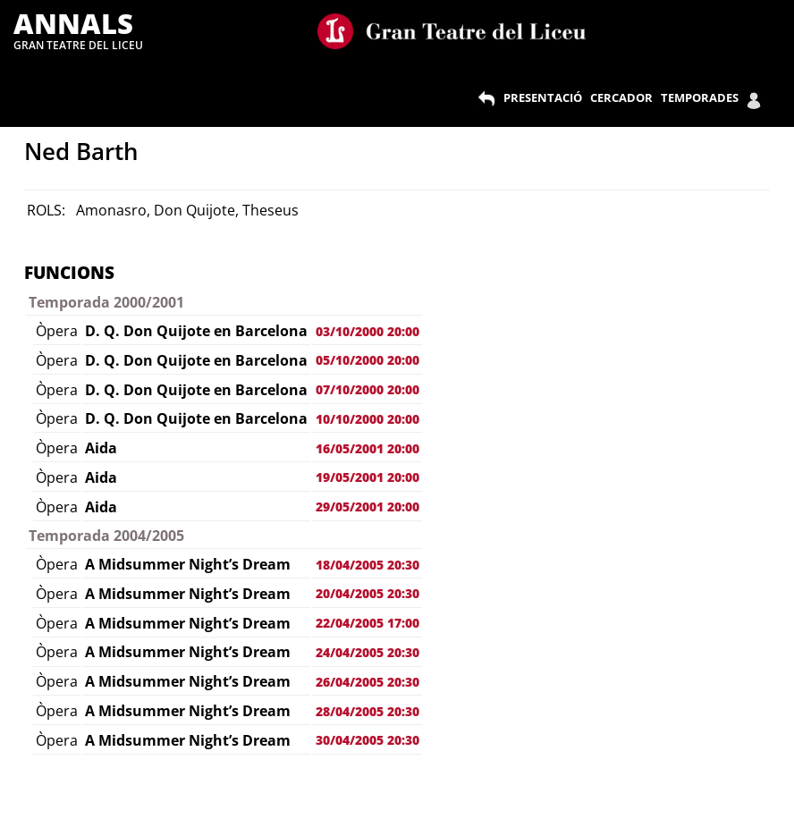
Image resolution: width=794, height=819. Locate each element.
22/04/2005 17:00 (367, 622)
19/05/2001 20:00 (367, 477)
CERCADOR (621, 97)
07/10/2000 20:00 (367, 389)
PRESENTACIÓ (542, 97)
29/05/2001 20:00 (367, 506)
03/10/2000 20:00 (367, 331)
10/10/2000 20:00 (367, 418)
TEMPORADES (700, 97)
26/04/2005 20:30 (367, 681)
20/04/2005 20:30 (367, 593)
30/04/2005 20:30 (367, 739)
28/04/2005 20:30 (367, 711)
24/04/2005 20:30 (367, 652)
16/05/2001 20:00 (367, 448)
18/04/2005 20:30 (367, 564)
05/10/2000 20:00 (367, 359)
